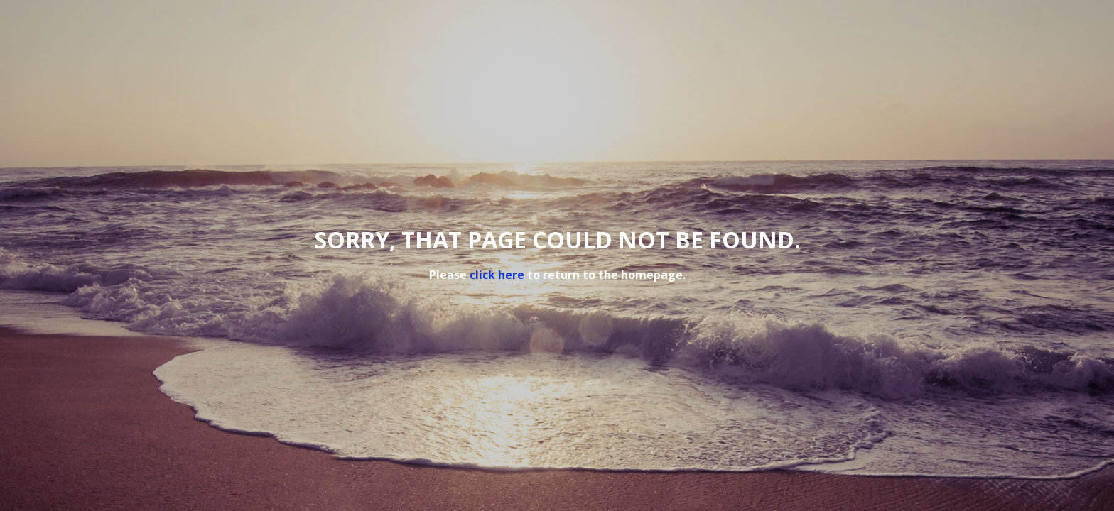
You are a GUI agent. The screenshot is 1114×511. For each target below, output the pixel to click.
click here (497, 274)
